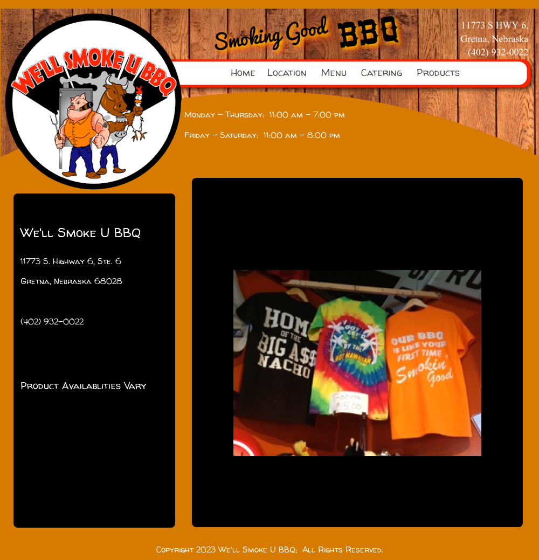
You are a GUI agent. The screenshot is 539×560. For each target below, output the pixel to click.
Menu (334, 72)
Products (438, 72)
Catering (381, 72)
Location (287, 72)
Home (243, 72)
